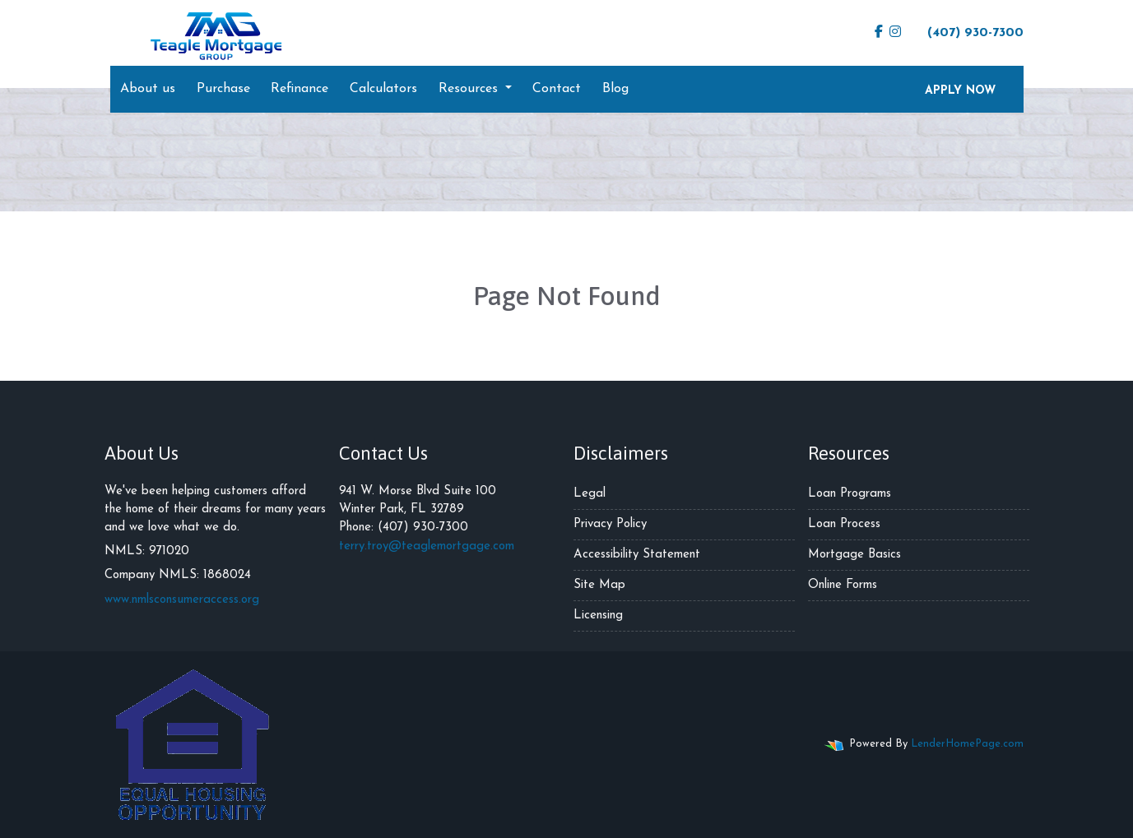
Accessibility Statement (636, 555)
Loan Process (844, 524)
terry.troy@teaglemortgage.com (426, 546)
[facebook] (879, 32)
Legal (589, 494)
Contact (556, 88)
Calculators (383, 88)
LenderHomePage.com (967, 743)
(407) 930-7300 (967, 32)
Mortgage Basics (854, 555)
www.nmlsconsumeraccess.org (181, 600)
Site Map (599, 585)
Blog (615, 88)
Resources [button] (470, 88)
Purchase (223, 88)
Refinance (299, 88)
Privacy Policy (610, 524)
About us (147, 88)
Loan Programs (849, 494)
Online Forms (842, 585)
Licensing (598, 615)
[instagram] (895, 32)
